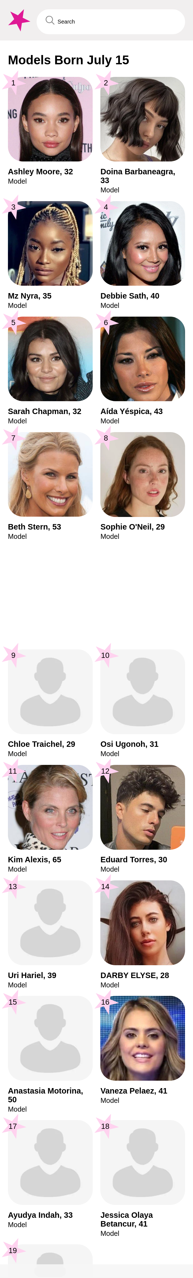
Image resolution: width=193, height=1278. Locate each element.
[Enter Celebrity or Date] (111, 21)
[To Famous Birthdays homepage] (18, 20)
